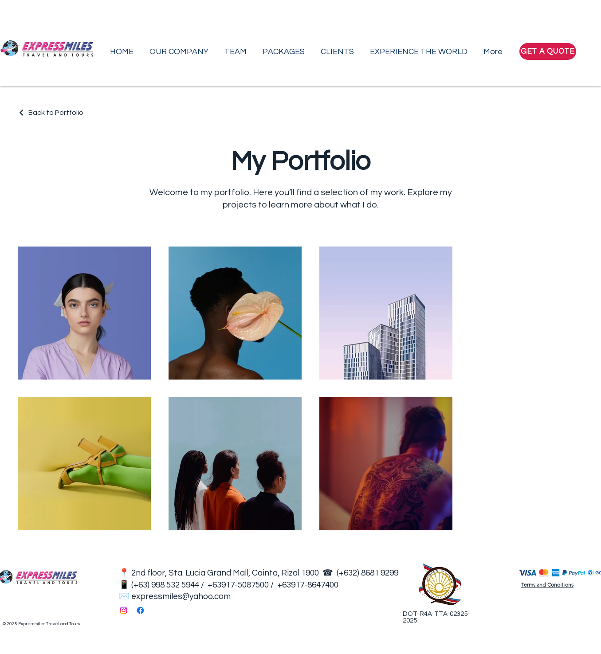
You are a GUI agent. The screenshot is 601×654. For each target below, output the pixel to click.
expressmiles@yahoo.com (181, 596)
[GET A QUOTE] (547, 51)
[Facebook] (140, 610)
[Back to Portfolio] (50, 112)
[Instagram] (123, 610)
